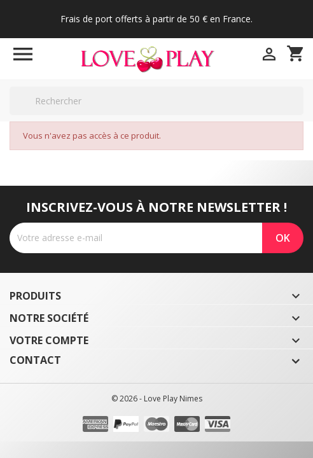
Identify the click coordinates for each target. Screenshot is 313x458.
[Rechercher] (156, 101)
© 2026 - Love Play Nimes (156, 398)
